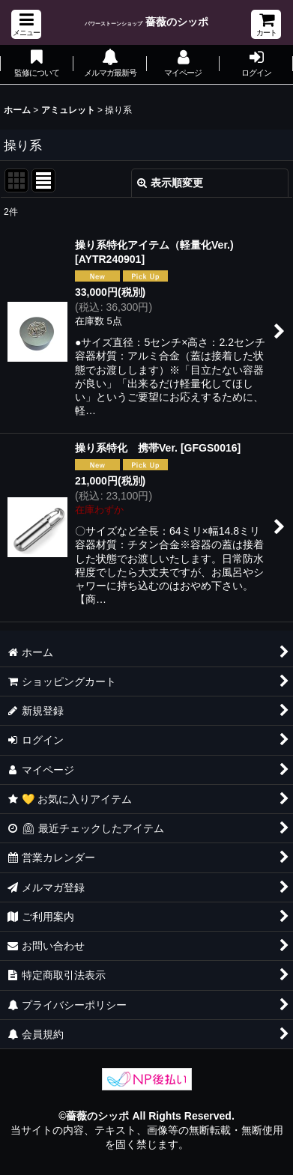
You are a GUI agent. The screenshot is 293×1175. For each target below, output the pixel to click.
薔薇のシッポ (146, 22)
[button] (26, 24)
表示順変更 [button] (170, 183)
